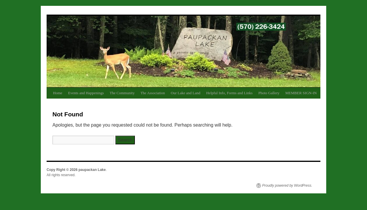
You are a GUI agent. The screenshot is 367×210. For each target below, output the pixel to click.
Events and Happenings (86, 93)
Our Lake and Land (185, 93)
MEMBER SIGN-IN (301, 93)
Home (57, 93)
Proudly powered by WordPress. (287, 185)
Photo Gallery (269, 93)
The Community (122, 93)
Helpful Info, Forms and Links (229, 93)
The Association (152, 93)
